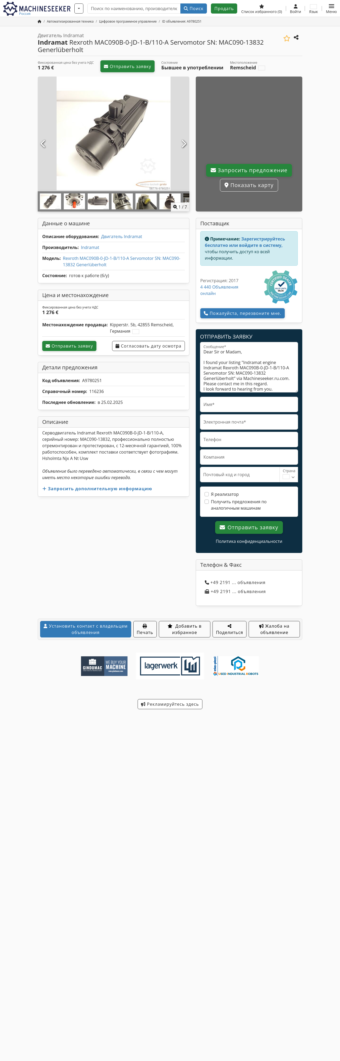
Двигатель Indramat (121, 236)
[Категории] (78, 8)
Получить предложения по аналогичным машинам (239, 505)
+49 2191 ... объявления (235, 582)
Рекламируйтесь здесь (170, 704)
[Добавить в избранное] (286, 38)
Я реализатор (225, 494)
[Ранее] (43, 144)
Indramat (90, 247)
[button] (331, 8)
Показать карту (249, 185)
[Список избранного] (261, 8)
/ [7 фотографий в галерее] (180, 207)
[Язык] (313, 8)
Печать (145, 629)
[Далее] (184, 144)
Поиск (194, 8)
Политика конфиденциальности (249, 541)
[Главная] (39, 21)
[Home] (70, 21)
